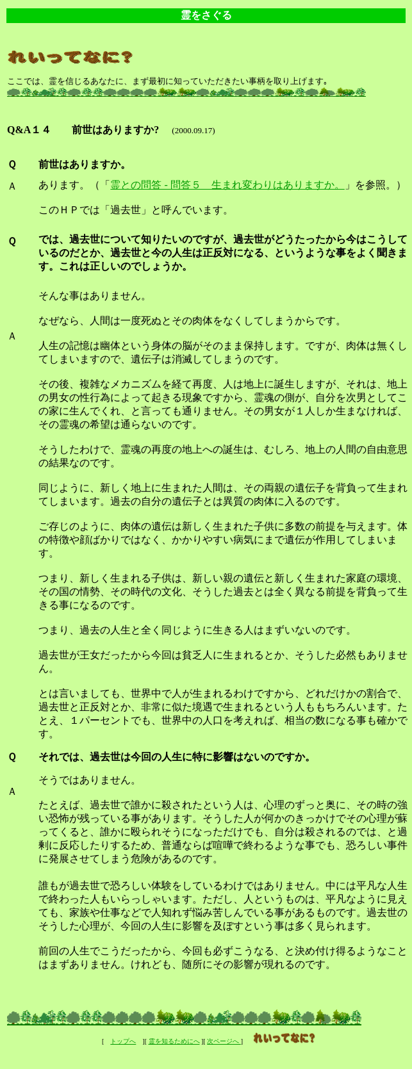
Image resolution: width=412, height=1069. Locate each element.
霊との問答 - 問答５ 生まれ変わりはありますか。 (227, 184)
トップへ (123, 1041)
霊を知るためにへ (174, 1041)
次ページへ (224, 1041)
